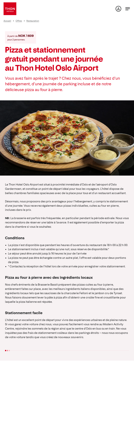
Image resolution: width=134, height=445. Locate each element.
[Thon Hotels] (10, 8)
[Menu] (127, 9)
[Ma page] (118, 9)
